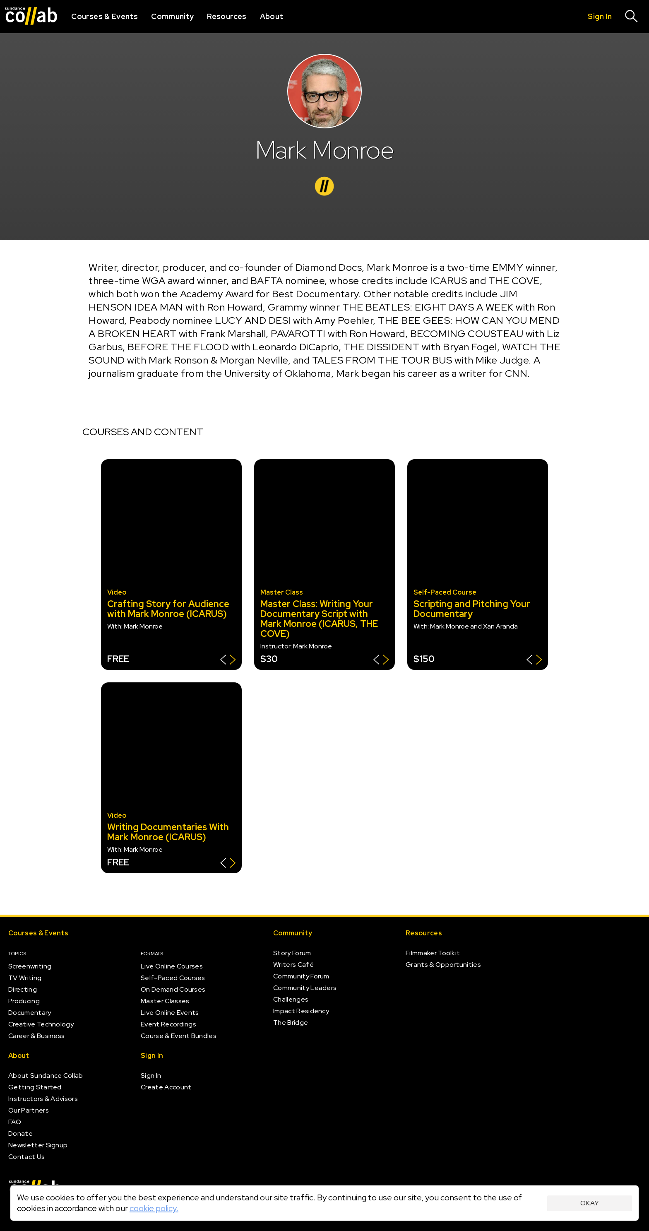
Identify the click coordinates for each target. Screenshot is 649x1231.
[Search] (631, 16)
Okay (589, 1203)
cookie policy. (154, 1208)
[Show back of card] (228, 661)
